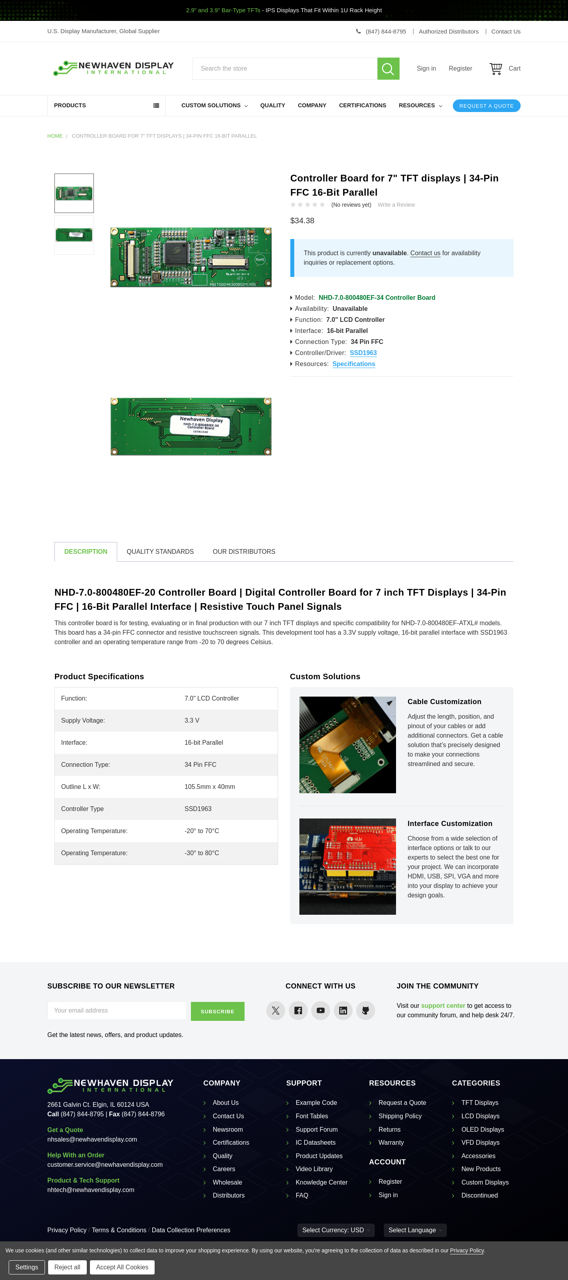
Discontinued (480, 1195)
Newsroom (228, 1128)
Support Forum (317, 1128)
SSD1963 (363, 352)
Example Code (316, 1102)
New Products (481, 1168)
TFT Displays (480, 1102)
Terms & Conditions (119, 1229)
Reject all (67, 1267)
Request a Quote (487, 106)
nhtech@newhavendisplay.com (91, 1189)
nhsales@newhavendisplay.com (92, 1138)
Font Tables (312, 1115)
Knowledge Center (322, 1181)
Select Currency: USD (336, 1229)
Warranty (391, 1141)
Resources (420, 105)
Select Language (415, 1229)
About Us (226, 1102)
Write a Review (396, 205)
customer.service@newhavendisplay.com (105, 1163)
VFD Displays (481, 1141)
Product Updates (319, 1155)
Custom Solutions (214, 105)
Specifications (354, 364)
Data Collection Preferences (191, 1229)
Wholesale (228, 1181)
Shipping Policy (400, 1115)
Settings (26, 1267)
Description (85, 551)
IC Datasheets (316, 1141)
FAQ (302, 1195)
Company (312, 105)
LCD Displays (481, 1115)
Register (461, 68)
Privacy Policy (67, 1229)
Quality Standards (160, 551)
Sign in (426, 68)
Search (388, 68)
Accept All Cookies (122, 1267)
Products (70, 105)
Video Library (314, 1168)
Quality (272, 105)
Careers (224, 1168)
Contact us (425, 253)
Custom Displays (485, 1181)
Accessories (478, 1155)
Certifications (363, 105)
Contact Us (228, 1115)
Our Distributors (244, 551)
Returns (390, 1128)
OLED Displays (483, 1128)
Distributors (229, 1195)
